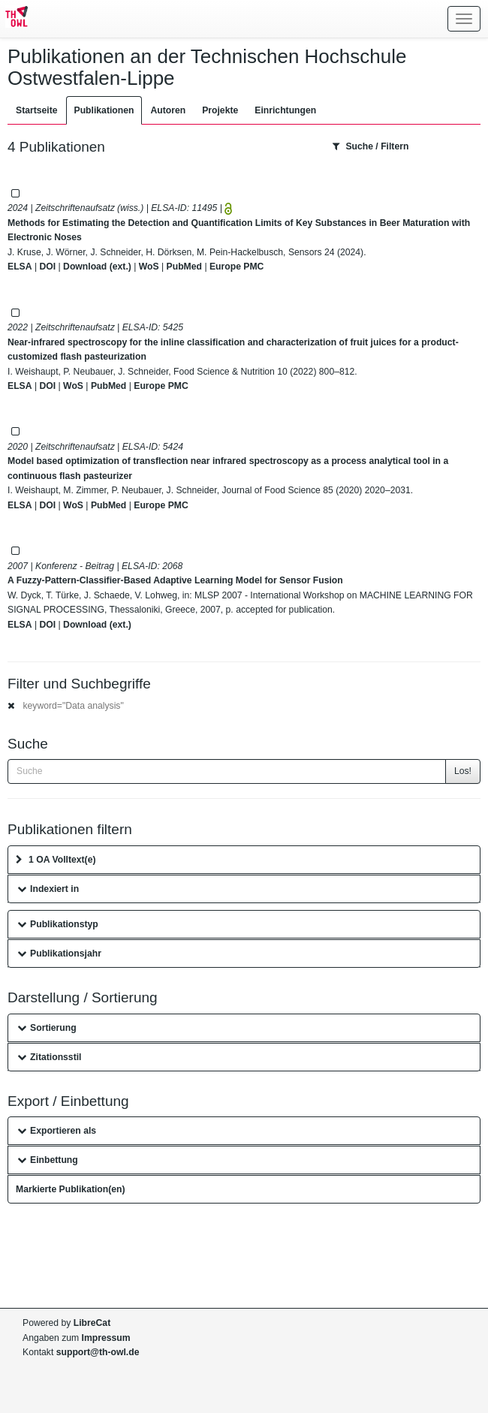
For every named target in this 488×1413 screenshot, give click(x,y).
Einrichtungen (285, 110)
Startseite (37, 110)
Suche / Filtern (370, 146)
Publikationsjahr (59, 953)
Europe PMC (236, 266)
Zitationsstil (49, 1057)
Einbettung (47, 1160)
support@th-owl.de (98, 1352)
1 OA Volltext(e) (55, 859)
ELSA (20, 266)
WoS (149, 266)
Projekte (220, 110)
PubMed (184, 266)
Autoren (167, 110)
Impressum (106, 1338)
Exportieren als (56, 1130)
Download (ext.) (97, 266)
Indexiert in (48, 889)
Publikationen (104, 110)
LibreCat (92, 1323)
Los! (462, 771)
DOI (47, 266)
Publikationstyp (57, 924)
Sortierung (47, 1028)
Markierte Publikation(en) (70, 1189)
